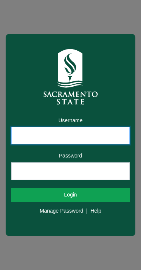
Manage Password (61, 211)
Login (70, 195)
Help (96, 211)
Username (70, 120)
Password (70, 156)
